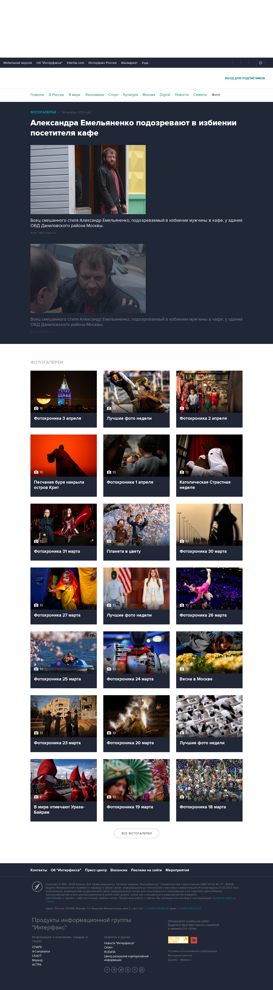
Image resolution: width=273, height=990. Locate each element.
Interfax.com (75, 63)
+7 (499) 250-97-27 (189, 908)
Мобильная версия (17, 63)
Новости (182, 95)
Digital (165, 95)
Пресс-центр (96, 870)
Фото (216, 95)
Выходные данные (180, 955)
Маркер (37, 960)
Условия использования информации (192, 951)
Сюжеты (200, 95)
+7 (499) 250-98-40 (157, 908)
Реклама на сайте (146, 870)
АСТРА (37, 964)
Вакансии (118, 870)
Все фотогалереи (137, 833)
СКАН (108, 947)
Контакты (38, 870)
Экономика (94, 95)
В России (56, 95)
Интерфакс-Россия (103, 63)
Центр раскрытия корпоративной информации (126, 958)
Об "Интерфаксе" (49, 63)
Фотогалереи (43, 112)
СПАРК (37, 947)
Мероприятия (177, 870)
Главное (37, 95)
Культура (130, 95)
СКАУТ (37, 956)
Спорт (113, 95)
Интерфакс (136, 78)
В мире (74, 95)
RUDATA (110, 952)
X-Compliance (41, 951)
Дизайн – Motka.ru (179, 960)
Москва (148, 95)
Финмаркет (129, 63)
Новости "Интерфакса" (119, 943)
